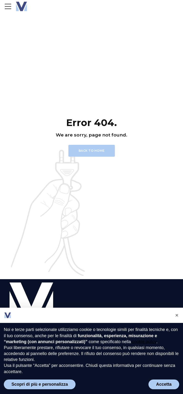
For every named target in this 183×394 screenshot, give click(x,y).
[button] (177, 315)
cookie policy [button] (144, 341)
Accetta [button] (164, 384)
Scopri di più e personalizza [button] (39, 384)
